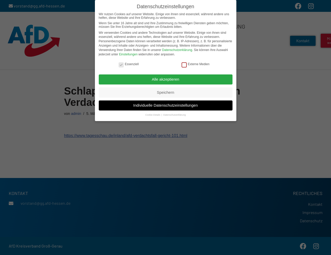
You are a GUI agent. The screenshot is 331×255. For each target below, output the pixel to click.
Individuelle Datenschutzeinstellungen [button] (165, 105)
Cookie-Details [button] (153, 114)
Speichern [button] (165, 92)
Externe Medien (195, 64)
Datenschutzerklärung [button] (174, 114)
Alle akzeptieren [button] (165, 79)
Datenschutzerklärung (177, 50)
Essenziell (129, 64)
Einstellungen (128, 54)
